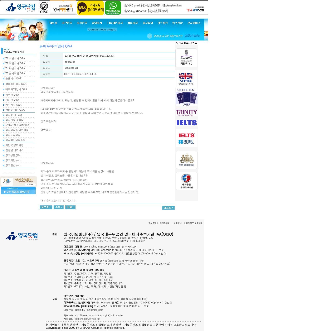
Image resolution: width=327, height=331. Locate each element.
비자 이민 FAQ (13, 115)
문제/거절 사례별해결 (17, 125)
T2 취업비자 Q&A (15, 63)
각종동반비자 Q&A (15, 83)
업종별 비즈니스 (14, 150)
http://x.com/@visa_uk (87, 318)
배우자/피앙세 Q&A (16, 89)
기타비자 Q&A (13, 104)
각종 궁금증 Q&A (15, 109)
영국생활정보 (12, 155)
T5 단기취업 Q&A (15, 73)
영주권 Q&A (12, 94)
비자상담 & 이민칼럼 (17, 130)
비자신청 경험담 (14, 120)
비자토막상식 (12, 135)
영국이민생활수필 (15, 140)
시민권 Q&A (12, 99)
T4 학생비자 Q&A (15, 68)
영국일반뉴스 (12, 165)
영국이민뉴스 (12, 160)
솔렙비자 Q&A (13, 78)
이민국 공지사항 (14, 145)
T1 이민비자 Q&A (15, 58)
